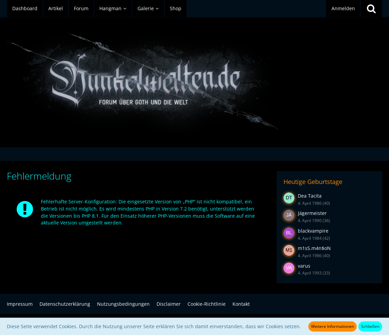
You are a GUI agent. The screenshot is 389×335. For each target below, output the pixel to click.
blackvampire (313, 231)
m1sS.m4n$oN (314, 248)
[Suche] (371, 8)
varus (304, 266)
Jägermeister (312, 213)
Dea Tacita (310, 195)
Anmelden (343, 8)
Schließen (370, 326)
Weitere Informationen (332, 326)
